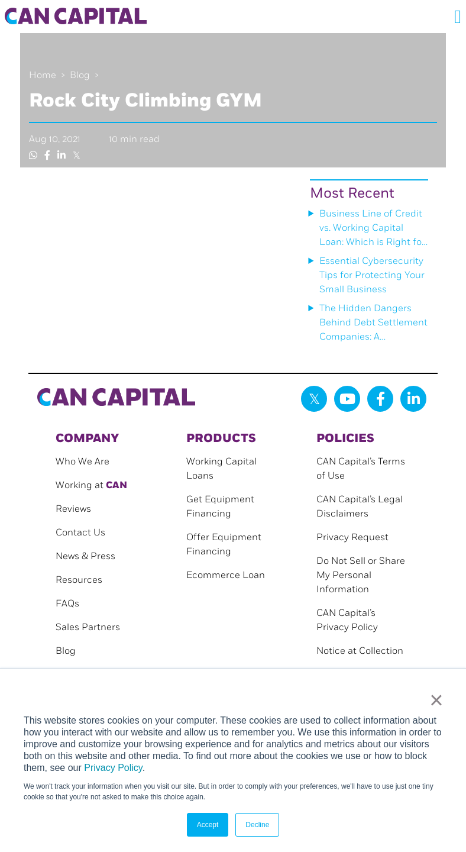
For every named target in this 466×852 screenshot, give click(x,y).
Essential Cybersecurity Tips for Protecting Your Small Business (372, 275)
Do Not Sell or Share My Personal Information (360, 575)
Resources (79, 580)
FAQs (67, 603)
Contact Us (80, 532)
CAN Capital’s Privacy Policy (347, 620)
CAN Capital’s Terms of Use (360, 469)
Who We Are (82, 461)
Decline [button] (257, 825)
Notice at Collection (359, 651)
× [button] (436, 700)
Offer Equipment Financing (223, 544)
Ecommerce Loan (225, 575)
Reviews (73, 509)
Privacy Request (352, 537)
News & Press (85, 556)
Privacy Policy (113, 768)
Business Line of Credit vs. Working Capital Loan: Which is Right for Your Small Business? (372, 229)
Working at (91, 485)
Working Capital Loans (221, 469)
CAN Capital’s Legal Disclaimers (359, 506)
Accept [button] (208, 825)
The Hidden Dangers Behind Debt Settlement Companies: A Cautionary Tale (373, 323)
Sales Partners (88, 627)
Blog (80, 75)
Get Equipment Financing (220, 506)
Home (42, 75)
